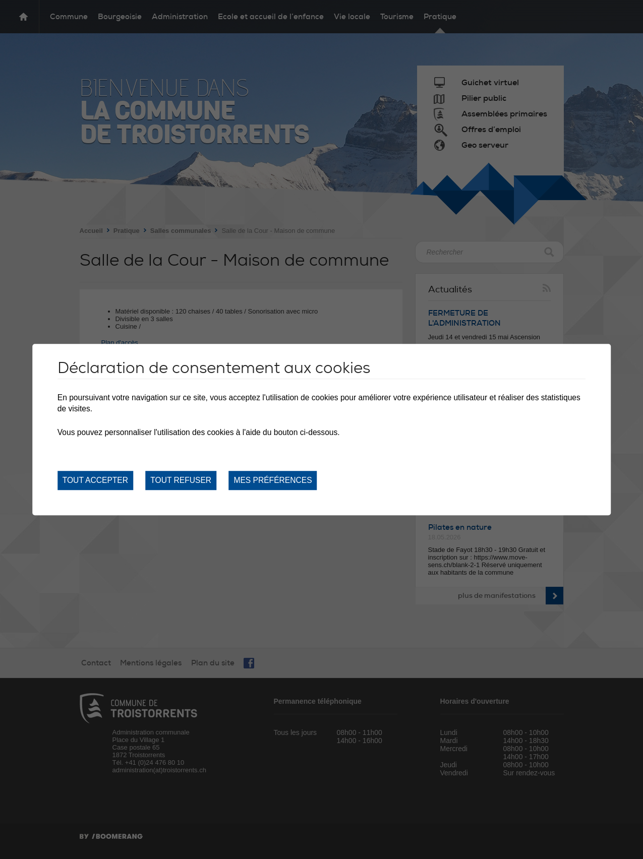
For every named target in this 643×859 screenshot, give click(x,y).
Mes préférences (272, 480)
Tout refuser (180, 480)
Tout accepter (95, 480)
